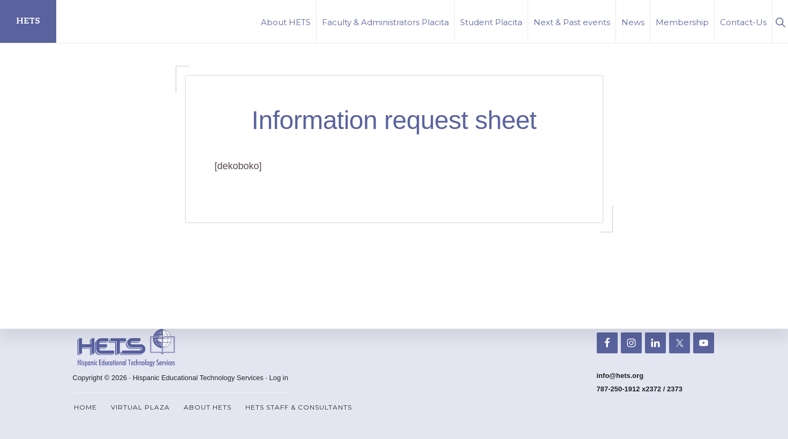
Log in (278, 378)
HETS (28, 21)
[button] (780, 21)
